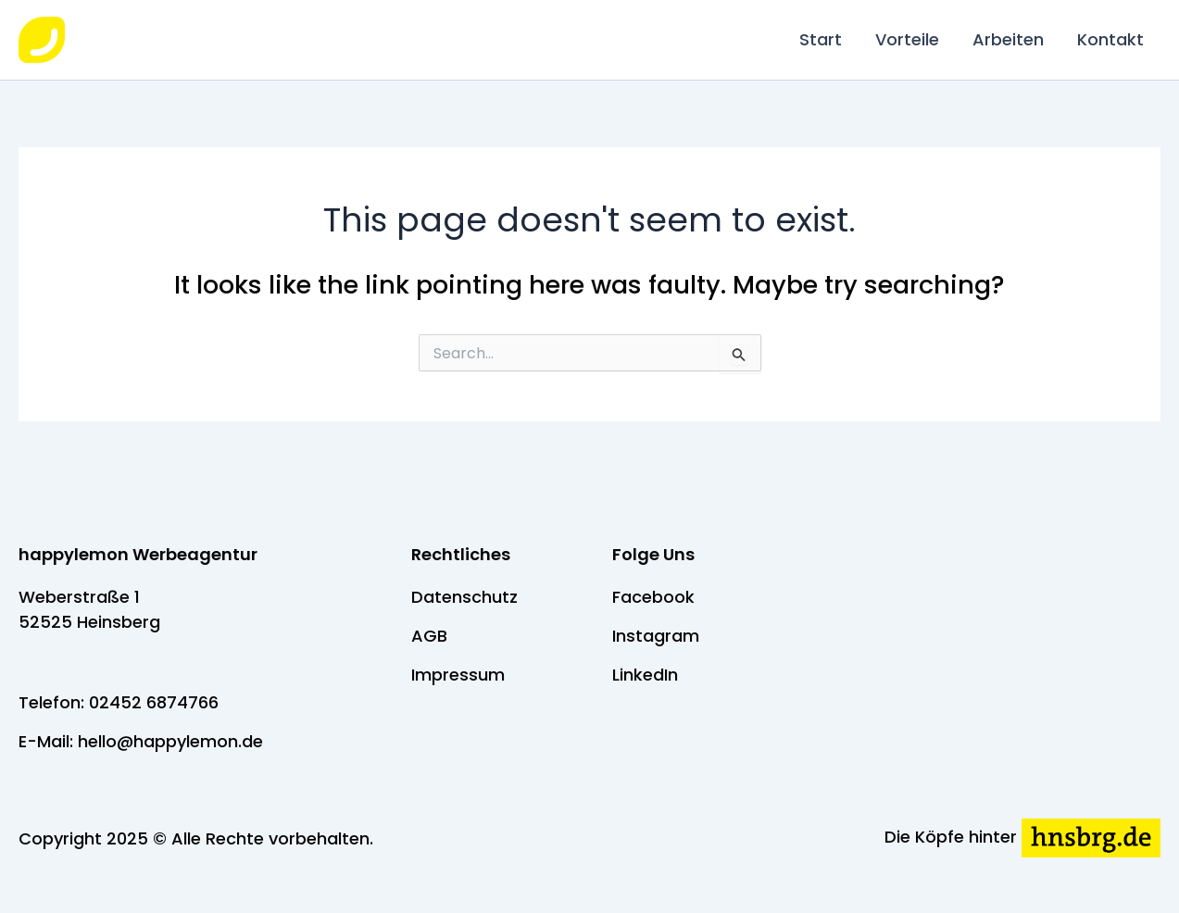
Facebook (653, 596)
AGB (429, 635)
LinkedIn (645, 674)
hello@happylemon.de (170, 741)
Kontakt (1110, 39)
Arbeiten (1008, 39)
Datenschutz (464, 596)
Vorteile (907, 39)
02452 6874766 (154, 702)
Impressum (458, 674)
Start (820, 39)
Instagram (655, 635)
